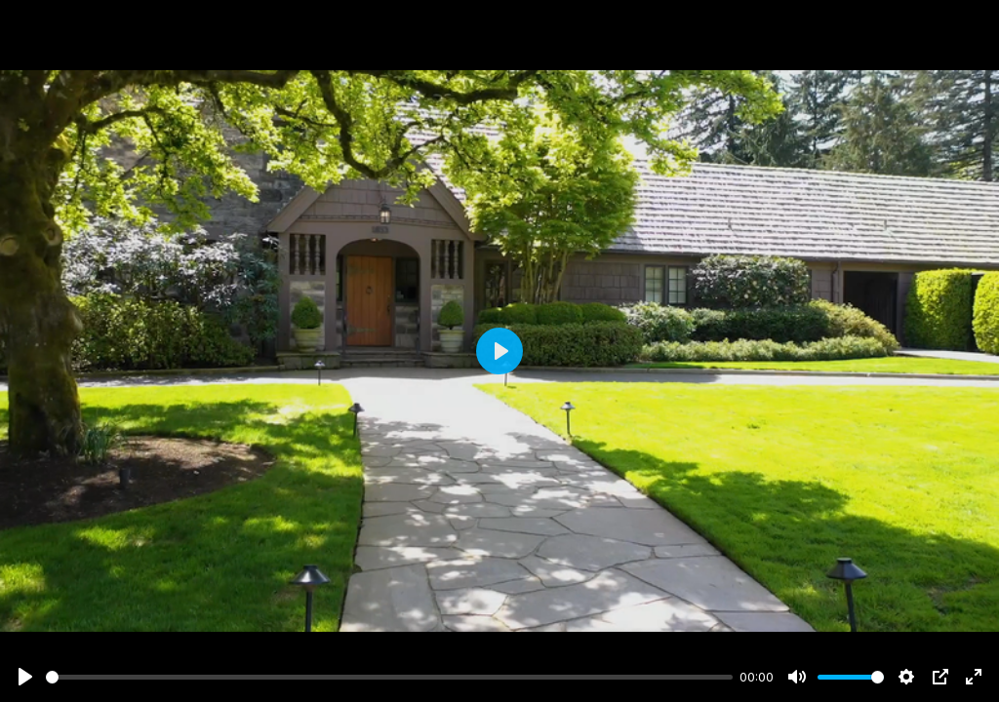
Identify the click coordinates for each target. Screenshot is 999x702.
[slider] (389, 677)
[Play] (25, 676)
